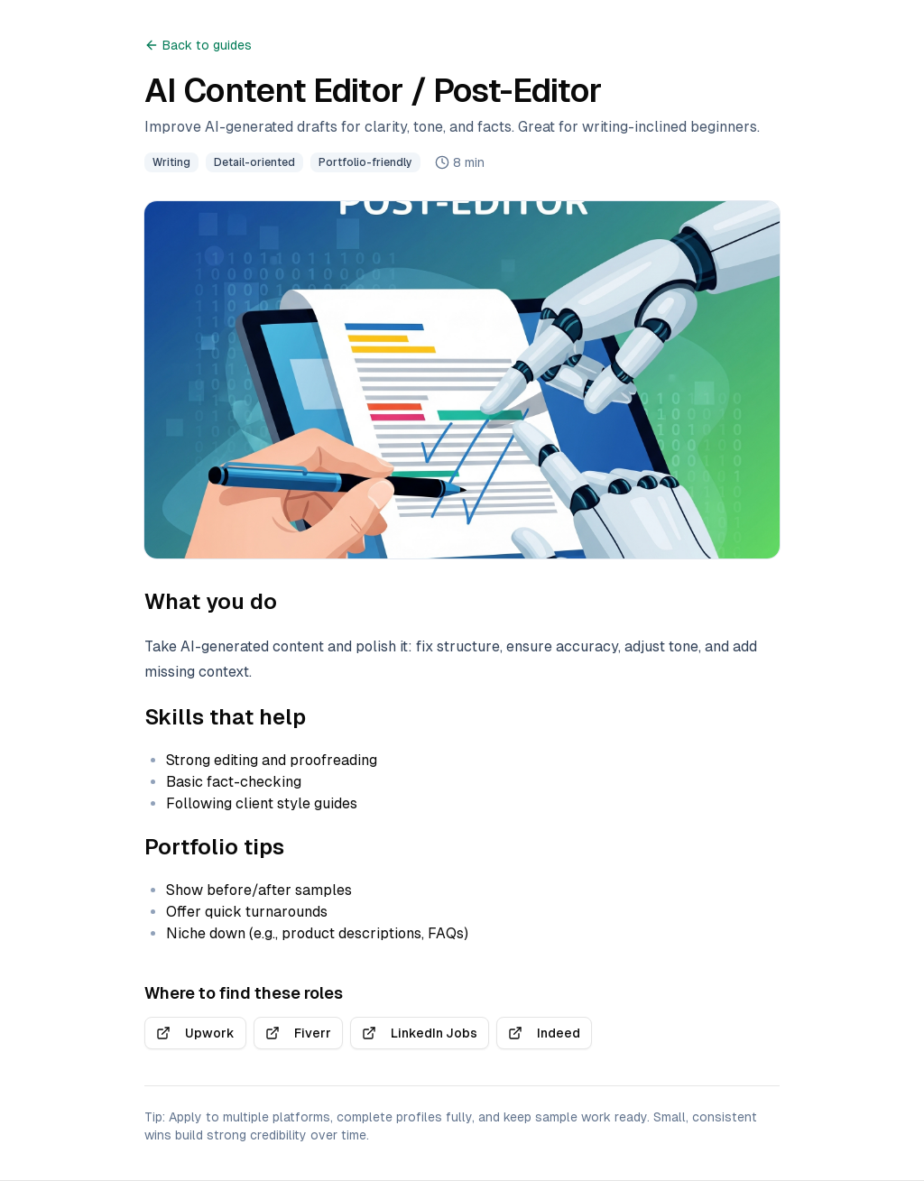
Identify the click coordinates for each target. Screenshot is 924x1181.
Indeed (544, 1033)
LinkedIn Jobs (419, 1033)
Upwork (195, 1033)
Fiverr (298, 1033)
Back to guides (198, 45)
